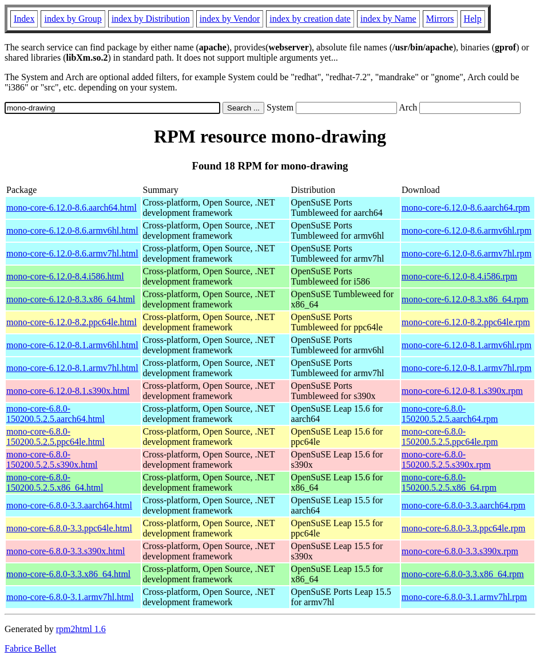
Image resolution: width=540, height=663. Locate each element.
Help (473, 18)
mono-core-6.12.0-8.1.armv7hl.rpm (466, 368)
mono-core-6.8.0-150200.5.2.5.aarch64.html (55, 414)
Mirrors (440, 18)
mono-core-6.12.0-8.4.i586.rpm (459, 276)
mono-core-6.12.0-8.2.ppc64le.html (71, 322)
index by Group (72, 18)
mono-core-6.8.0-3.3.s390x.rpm (460, 551)
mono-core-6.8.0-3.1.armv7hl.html (70, 597)
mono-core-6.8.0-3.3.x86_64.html (68, 574)
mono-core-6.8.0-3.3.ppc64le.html (69, 528)
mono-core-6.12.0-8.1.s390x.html (68, 391)
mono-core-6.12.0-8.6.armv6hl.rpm (466, 230)
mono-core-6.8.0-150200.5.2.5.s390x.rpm (446, 459)
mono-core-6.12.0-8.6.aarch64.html (71, 207)
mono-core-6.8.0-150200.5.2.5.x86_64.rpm (449, 482)
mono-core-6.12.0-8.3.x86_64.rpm (465, 299)
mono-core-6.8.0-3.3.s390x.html (65, 551)
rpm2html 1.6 (81, 629)
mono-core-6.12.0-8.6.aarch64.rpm (466, 207)
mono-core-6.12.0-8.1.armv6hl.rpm (466, 345)
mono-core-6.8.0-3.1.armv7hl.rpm (464, 597)
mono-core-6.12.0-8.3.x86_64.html (70, 299)
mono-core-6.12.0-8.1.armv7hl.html (72, 368)
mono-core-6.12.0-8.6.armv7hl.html (72, 253)
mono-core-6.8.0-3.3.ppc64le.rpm (463, 528)
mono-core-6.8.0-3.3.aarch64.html (69, 505)
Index (24, 18)
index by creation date (310, 18)
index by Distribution (151, 18)
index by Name (388, 18)
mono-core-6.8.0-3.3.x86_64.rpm (463, 574)
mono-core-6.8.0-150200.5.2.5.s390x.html (52, 459)
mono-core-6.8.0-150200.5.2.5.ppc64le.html (55, 437)
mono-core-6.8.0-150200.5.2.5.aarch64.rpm (450, 414)
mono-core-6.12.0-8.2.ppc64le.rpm (466, 322)
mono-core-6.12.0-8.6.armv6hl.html (72, 230)
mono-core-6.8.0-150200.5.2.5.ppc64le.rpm (450, 437)
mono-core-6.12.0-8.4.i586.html (65, 276)
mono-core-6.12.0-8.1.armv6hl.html (72, 345)
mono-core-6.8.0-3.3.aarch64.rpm (463, 505)
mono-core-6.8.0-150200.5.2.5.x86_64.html (54, 482)
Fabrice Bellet (30, 648)
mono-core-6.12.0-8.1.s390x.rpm (462, 391)
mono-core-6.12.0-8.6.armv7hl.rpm (466, 253)
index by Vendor (230, 18)
